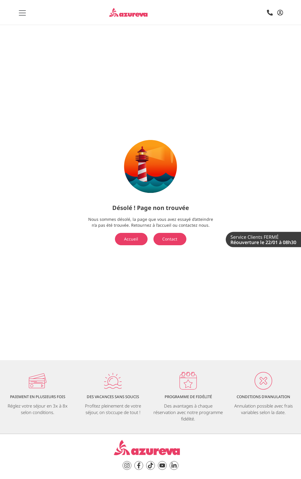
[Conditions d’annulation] (263, 381)
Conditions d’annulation (263, 396)
